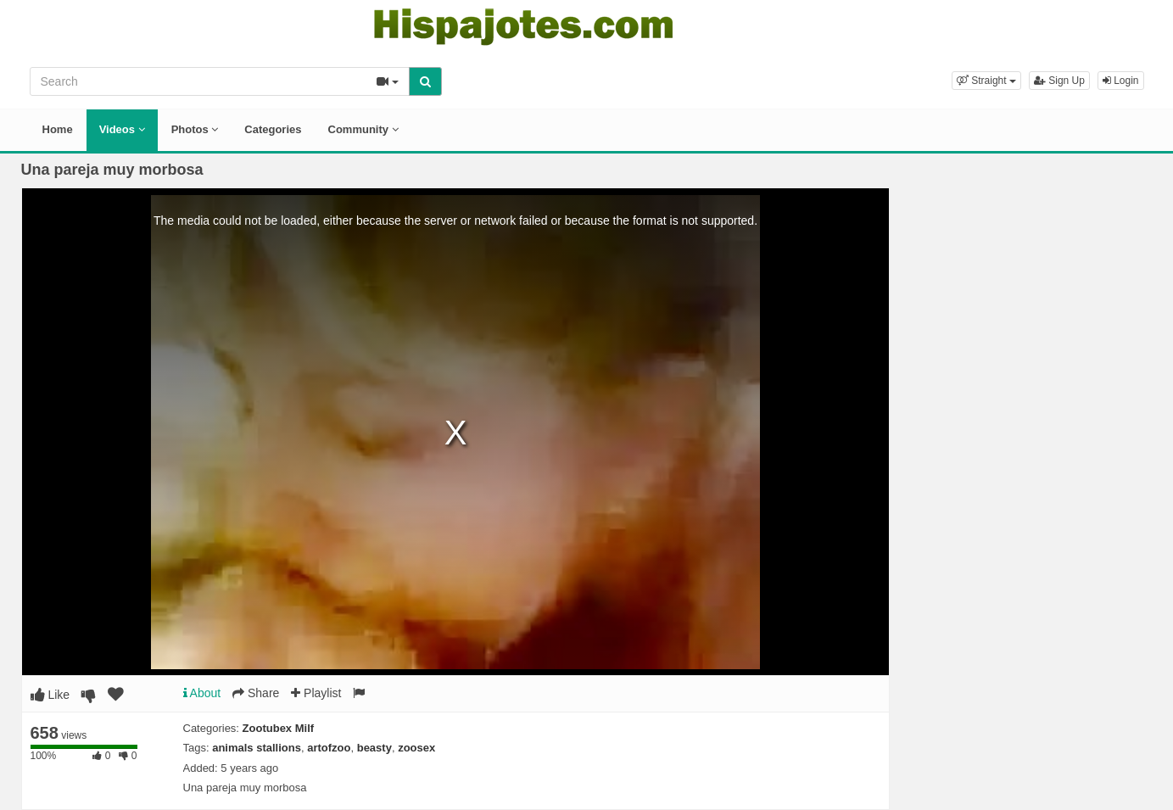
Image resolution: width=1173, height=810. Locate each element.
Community (363, 129)
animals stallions (256, 747)
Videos (122, 129)
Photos (195, 129)
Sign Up (1059, 81)
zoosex (416, 747)
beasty (374, 747)
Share (255, 693)
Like (50, 694)
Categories (272, 129)
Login (1121, 81)
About (202, 693)
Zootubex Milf (279, 728)
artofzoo (328, 747)
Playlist (316, 693)
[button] (986, 80)
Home (57, 129)
